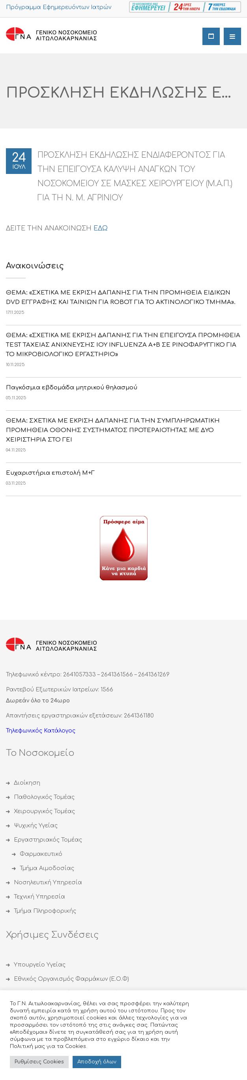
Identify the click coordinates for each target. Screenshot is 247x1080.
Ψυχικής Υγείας (36, 826)
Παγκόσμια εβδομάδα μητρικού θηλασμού (71, 387)
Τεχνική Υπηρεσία (39, 897)
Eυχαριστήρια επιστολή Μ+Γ (50, 473)
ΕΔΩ (101, 228)
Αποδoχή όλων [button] (96, 1062)
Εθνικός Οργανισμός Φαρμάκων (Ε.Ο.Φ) (71, 979)
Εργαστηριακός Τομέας (48, 840)
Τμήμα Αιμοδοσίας (47, 868)
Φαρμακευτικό (41, 854)
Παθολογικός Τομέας (44, 797)
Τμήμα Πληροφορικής (45, 911)
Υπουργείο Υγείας (39, 965)
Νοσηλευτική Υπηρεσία (48, 883)
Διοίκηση (27, 783)
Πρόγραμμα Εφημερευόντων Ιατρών (58, 7)
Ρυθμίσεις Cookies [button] (39, 1062)
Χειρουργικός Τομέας (44, 811)
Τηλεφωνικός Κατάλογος (40, 731)
